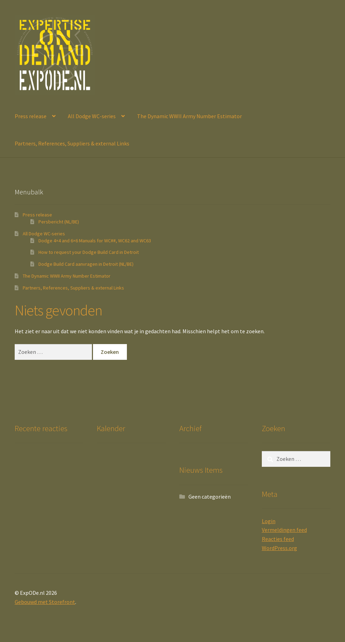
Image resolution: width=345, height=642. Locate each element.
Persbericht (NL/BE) (58, 222)
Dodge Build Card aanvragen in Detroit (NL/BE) (86, 264)
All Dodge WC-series (92, 116)
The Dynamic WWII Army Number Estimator (189, 116)
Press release (30, 116)
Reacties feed (278, 538)
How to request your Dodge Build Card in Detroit (88, 252)
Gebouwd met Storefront (45, 601)
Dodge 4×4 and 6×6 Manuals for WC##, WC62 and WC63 (94, 240)
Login (268, 521)
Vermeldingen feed (284, 529)
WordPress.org (279, 547)
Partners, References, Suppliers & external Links (72, 143)
